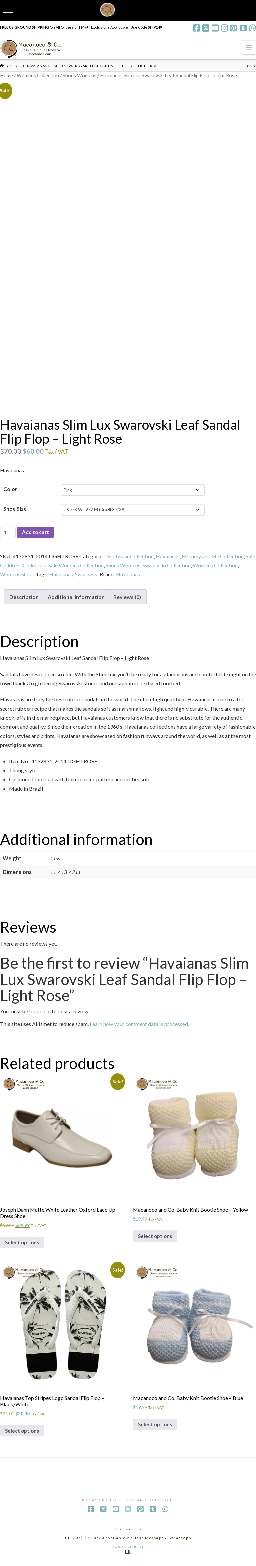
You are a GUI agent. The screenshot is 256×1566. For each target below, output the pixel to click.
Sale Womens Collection (76, 566)
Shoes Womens (79, 76)
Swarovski (87, 575)
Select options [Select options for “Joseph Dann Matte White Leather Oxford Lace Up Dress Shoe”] (23, 1244)
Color (10, 489)
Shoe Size (15, 509)
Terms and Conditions (147, 1504)
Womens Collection (38, 76)
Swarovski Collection (166, 566)
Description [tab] (24, 597)
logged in (40, 1012)
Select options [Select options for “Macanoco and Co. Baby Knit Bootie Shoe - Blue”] (156, 1427)
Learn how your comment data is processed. (139, 1025)
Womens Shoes (17, 575)
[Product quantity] (8, 532)
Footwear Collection (130, 557)
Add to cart (36, 533)
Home (6, 76)
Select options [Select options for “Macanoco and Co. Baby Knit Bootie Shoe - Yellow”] (156, 1238)
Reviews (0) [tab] (128, 597)
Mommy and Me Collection (213, 557)
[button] (248, 47)
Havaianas (168, 557)
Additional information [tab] (76, 597)
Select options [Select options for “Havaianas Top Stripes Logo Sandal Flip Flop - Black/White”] (23, 1434)
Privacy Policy (99, 1504)
